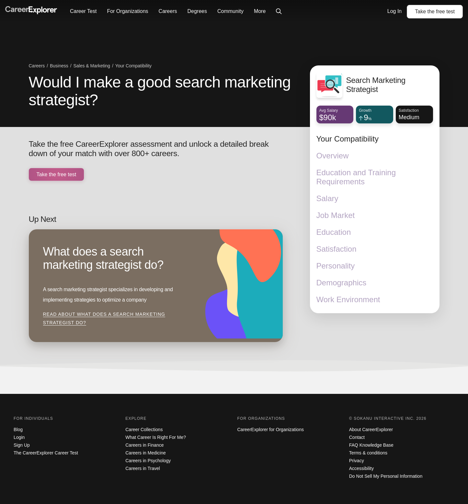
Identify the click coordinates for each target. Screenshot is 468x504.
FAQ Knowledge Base (371, 445)
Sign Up (22, 445)
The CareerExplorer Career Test (46, 452)
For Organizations (127, 11)
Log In (394, 11)
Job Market (335, 215)
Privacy (356, 460)
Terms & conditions (368, 452)
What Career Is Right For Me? (155, 437)
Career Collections (144, 429)
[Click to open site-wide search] (279, 11)
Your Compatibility (347, 138)
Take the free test (56, 174)
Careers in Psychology (148, 460)
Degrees (197, 11)
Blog (18, 429)
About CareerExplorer (371, 429)
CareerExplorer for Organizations (270, 429)
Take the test (435, 11)
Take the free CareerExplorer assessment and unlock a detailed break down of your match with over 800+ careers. (149, 149)
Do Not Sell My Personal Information (385, 476)
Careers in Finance (144, 445)
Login (19, 437)
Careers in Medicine (145, 452)
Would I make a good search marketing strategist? (160, 91)
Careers (168, 11)
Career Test (83, 11)
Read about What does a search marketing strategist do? (104, 318)
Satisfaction (336, 249)
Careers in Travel (142, 468)
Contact (357, 437)
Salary (327, 198)
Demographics (341, 282)
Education (333, 232)
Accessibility (361, 468)
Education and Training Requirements (356, 177)
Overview (332, 155)
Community (230, 11)
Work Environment (348, 299)
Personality (335, 265)
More (260, 11)
